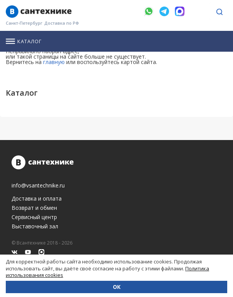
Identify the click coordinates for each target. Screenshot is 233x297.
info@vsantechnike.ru (38, 185)
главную (54, 62)
